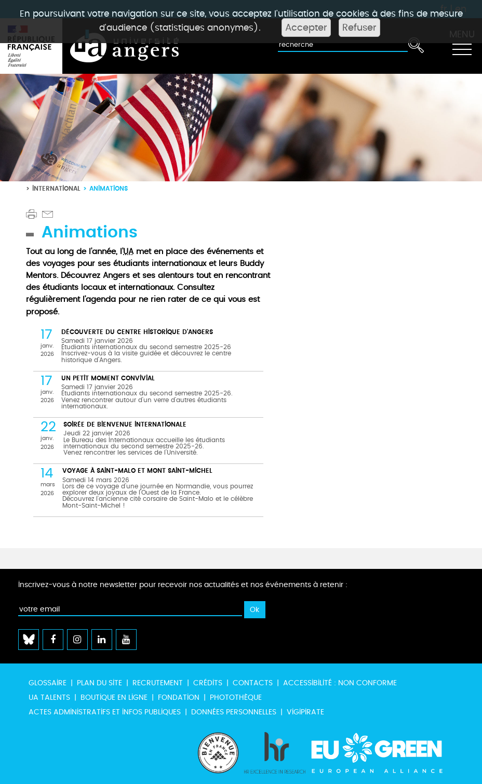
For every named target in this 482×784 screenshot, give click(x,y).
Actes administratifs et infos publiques (105, 712)
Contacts (253, 682)
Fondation (178, 697)
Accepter (306, 27)
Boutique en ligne (114, 697)
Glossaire (47, 682)
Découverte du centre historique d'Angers (137, 331)
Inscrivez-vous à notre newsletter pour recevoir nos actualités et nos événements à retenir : (182, 584)
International (56, 188)
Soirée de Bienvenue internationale (124, 424)
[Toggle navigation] (461, 46)
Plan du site (99, 682)
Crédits (207, 682)
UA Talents (49, 697)
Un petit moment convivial (108, 378)
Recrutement (157, 682)
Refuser (359, 27)
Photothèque (236, 697)
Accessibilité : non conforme (340, 682)
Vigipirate (305, 712)
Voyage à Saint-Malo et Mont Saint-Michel (137, 470)
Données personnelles (233, 712)
